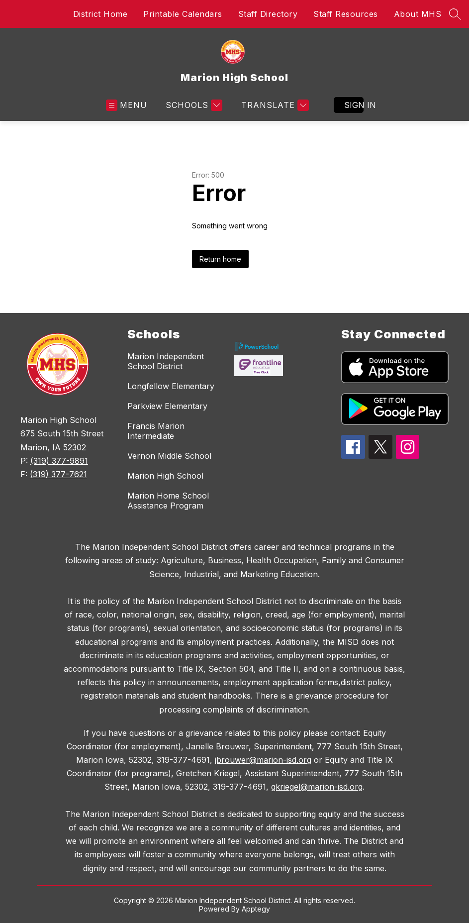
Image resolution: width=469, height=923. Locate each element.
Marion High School (165, 476)
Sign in (354, 105)
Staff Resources (345, 14)
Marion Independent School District (165, 361)
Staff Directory (268, 14)
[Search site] (455, 14)
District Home (100, 14)
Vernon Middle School (169, 456)
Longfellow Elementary (170, 386)
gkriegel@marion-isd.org (317, 787)
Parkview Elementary (167, 406)
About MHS (418, 14)
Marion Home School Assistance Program (168, 501)
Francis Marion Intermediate (156, 431)
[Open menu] (126, 105)
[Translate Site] (274, 105)
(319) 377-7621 (58, 474)
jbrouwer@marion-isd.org (263, 760)
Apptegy (256, 909)
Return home (220, 259)
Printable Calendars (182, 14)
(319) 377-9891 (59, 461)
